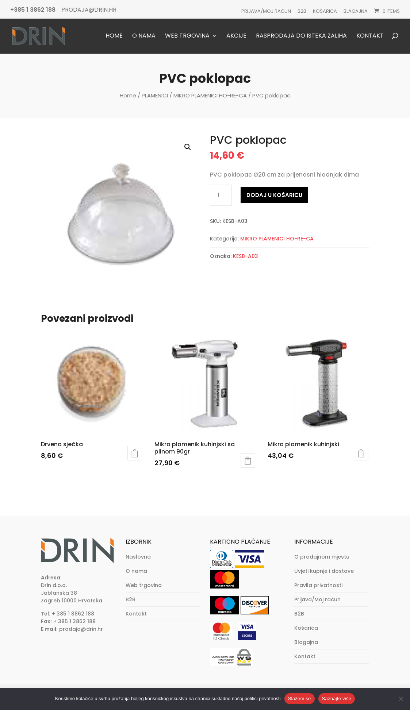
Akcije (236, 36)
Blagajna (356, 11)
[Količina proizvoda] (221, 195)
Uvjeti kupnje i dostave (324, 571)
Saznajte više (337, 698)
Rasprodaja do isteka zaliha (301, 36)
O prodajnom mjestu (321, 556)
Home (114, 36)
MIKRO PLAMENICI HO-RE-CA (210, 95)
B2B (302, 11)
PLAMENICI (155, 95)
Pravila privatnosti (318, 585)
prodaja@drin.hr (81, 629)
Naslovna (138, 556)
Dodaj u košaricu (274, 195)
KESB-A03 (245, 256)
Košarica (325, 11)
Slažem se (299, 698)
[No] (401, 698)
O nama (144, 36)
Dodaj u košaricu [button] (134, 453)
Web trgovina (187, 36)
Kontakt (370, 36)
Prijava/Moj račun (266, 11)
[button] (187, 147)
